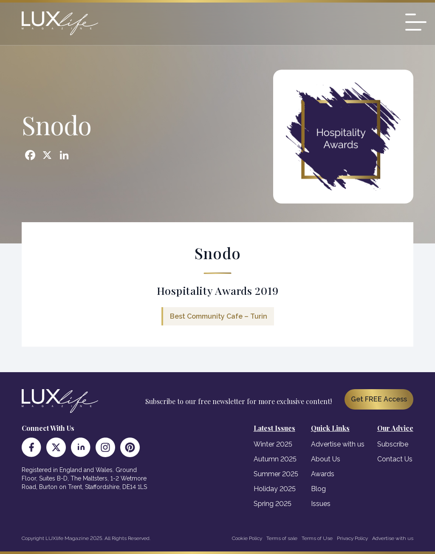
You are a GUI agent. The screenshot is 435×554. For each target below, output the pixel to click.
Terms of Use (317, 538)
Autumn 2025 (275, 459)
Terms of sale (281, 538)
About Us (325, 459)
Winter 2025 (273, 444)
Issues (320, 504)
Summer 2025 (276, 474)
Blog (318, 489)
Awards (322, 474)
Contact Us (394, 459)
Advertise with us (337, 444)
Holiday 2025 (275, 489)
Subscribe (392, 444)
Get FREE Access (379, 399)
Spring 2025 (272, 504)
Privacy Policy (352, 538)
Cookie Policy (247, 538)
